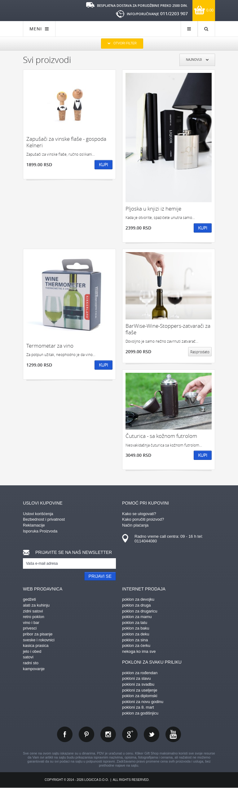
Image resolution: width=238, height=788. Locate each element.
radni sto (30, 663)
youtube (173, 734)
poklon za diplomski (139, 695)
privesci (30, 628)
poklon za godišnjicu (140, 713)
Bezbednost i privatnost (44, 519)
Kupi (103, 164)
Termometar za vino (49, 345)
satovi (28, 657)
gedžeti (29, 599)
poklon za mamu (137, 616)
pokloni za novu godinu (142, 701)
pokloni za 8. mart (138, 707)
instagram (108, 734)
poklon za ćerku (136, 645)
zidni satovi (33, 611)
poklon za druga (136, 605)
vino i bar (31, 622)
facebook (65, 734)
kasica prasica (35, 645)
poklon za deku (135, 634)
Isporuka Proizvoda (40, 531)
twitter (151, 734)
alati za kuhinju (36, 605)
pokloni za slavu (136, 678)
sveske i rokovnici (39, 640)
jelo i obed (32, 651)
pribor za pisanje (37, 634)
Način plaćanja (135, 525)
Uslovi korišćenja (38, 513)
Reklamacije (34, 525)
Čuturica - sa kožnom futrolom (161, 436)
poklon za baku (135, 628)
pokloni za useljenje (139, 690)
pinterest (86, 734)
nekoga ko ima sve (139, 651)
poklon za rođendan (139, 672)
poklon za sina (135, 640)
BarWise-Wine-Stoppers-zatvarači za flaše (168, 329)
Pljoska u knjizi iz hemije (153, 208)
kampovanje (34, 668)
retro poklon (33, 616)
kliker (43, 10)
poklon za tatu (134, 622)
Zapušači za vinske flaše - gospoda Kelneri (66, 142)
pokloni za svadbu (138, 684)
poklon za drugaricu (139, 611)
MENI (39, 29)
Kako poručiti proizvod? (143, 519)
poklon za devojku (138, 599)
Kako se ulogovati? (139, 513)
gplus (130, 734)
